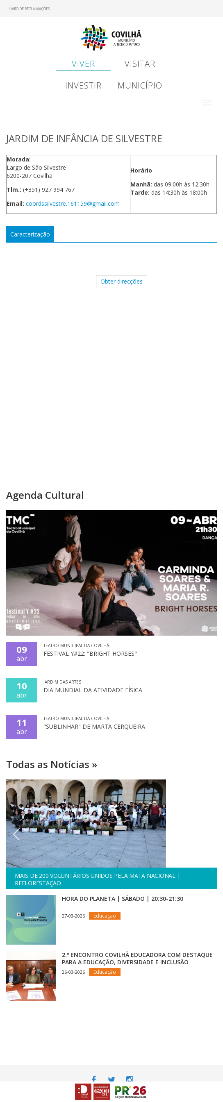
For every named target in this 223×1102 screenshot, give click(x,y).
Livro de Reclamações (29, 8)
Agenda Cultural (45, 495)
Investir (83, 85)
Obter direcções (121, 281)
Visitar (140, 63)
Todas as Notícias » (51, 764)
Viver (83, 63)
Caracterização (30, 234)
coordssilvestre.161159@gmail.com (73, 203)
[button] (207, 103)
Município (140, 85)
